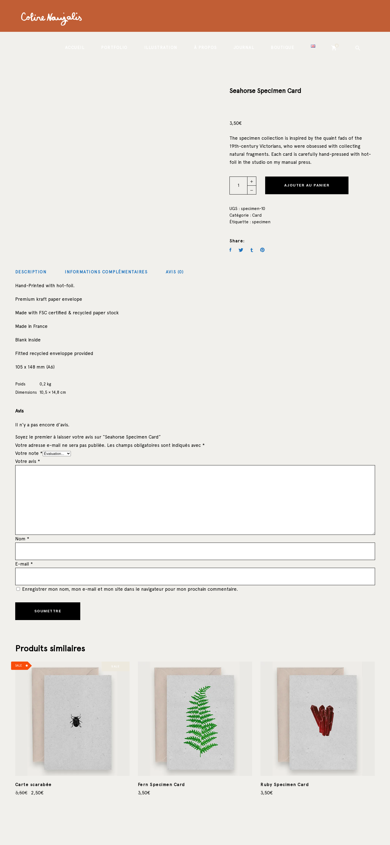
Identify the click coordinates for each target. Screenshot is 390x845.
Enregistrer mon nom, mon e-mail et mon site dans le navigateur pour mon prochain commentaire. (130, 589)
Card (257, 215)
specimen (261, 221)
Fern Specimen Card (161, 784)
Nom (22, 538)
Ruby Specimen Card (284, 784)
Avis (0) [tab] (175, 271)
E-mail (24, 564)
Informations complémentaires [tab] (106, 271)
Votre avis (27, 461)
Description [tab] (31, 271)
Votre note (29, 453)
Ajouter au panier (307, 185)
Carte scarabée (33, 784)
